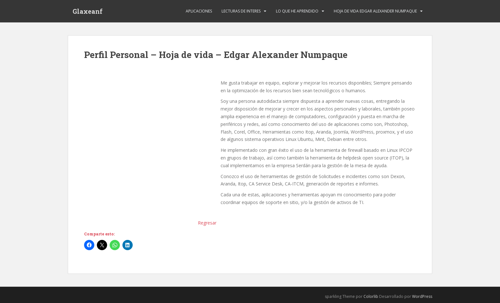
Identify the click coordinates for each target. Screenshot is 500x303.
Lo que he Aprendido (297, 11)
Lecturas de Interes (241, 11)
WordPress (422, 296)
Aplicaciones (199, 11)
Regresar (207, 223)
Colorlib (370, 296)
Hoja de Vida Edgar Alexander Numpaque (375, 11)
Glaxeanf (88, 11)
